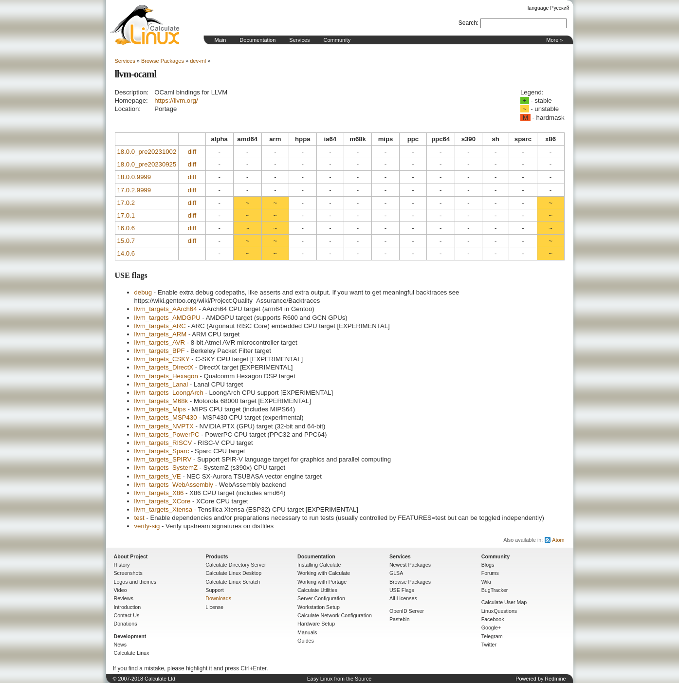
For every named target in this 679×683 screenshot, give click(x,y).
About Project (131, 556)
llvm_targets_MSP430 (165, 417)
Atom (558, 540)
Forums (490, 573)
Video (120, 590)
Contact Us (127, 615)
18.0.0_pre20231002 (147, 151)
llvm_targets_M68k (161, 401)
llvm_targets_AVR (159, 342)
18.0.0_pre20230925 (147, 164)
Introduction (127, 607)
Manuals (307, 632)
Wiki (486, 582)
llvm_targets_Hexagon (166, 376)
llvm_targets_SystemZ (166, 467)
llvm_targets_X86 (159, 493)
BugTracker (494, 590)
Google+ (491, 627)
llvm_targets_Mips (160, 409)
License (214, 607)
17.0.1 (126, 215)
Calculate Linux (131, 653)
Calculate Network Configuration (334, 615)
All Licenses (403, 598)
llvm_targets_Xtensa (163, 509)
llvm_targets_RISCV (163, 442)
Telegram (492, 636)
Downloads (218, 598)
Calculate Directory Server (235, 565)
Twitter (488, 644)
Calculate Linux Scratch (232, 582)
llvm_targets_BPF (159, 350)
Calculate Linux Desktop (233, 573)
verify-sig (147, 526)
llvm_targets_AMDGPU (167, 317)
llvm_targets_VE (157, 476)
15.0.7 (126, 240)
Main (220, 40)
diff (192, 151)
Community (337, 40)
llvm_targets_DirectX (164, 367)
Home (145, 25)
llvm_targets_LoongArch (168, 392)
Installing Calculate (319, 565)
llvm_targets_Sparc (161, 451)
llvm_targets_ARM (160, 334)
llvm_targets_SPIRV (163, 459)
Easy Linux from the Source (339, 679)
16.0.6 (126, 228)
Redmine (555, 679)
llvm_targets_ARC (160, 326)
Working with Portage (322, 582)
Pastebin (399, 619)
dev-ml (198, 61)
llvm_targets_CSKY (162, 359)
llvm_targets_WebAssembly (173, 484)
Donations (125, 624)
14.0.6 (126, 253)
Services (299, 40)
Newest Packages (410, 565)
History (122, 565)
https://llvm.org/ (176, 100)
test (139, 517)
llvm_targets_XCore (162, 501)
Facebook (492, 619)
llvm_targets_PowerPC (167, 434)
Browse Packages (162, 61)
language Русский (548, 8)
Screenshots (128, 573)
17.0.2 (126, 202)
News (120, 644)
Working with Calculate (323, 573)
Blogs (488, 565)
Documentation (257, 40)
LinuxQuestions (499, 611)
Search (468, 22)
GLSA (396, 573)
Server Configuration (321, 598)
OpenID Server (406, 611)
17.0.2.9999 (134, 190)
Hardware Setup (316, 624)
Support (214, 590)
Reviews (123, 598)
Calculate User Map (504, 602)
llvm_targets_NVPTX (164, 426)
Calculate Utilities (317, 590)
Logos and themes (135, 582)
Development (130, 636)
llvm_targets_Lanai (161, 384)
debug (143, 292)
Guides (305, 641)
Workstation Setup (318, 607)
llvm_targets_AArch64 (165, 309)
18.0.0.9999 (134, 177)
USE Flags (401, 590)
